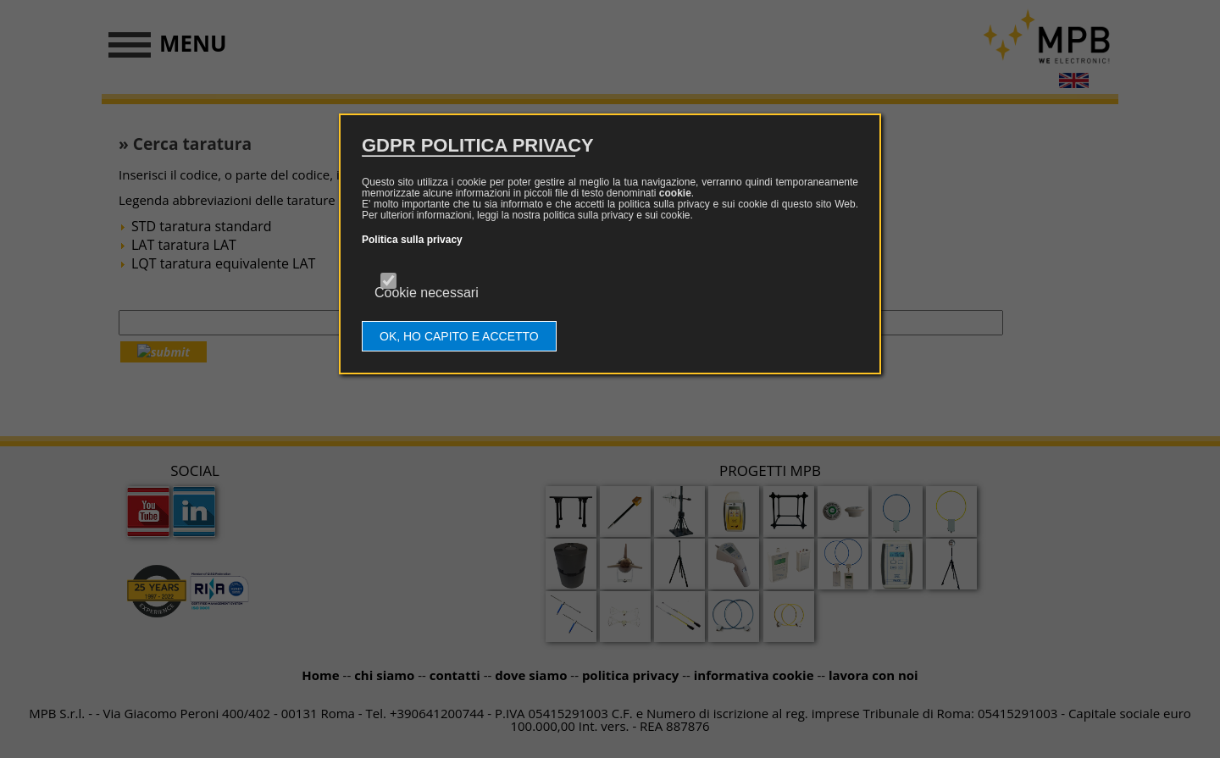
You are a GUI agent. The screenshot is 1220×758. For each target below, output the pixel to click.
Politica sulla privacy (412, 240)
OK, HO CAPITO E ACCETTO (459, 336)
